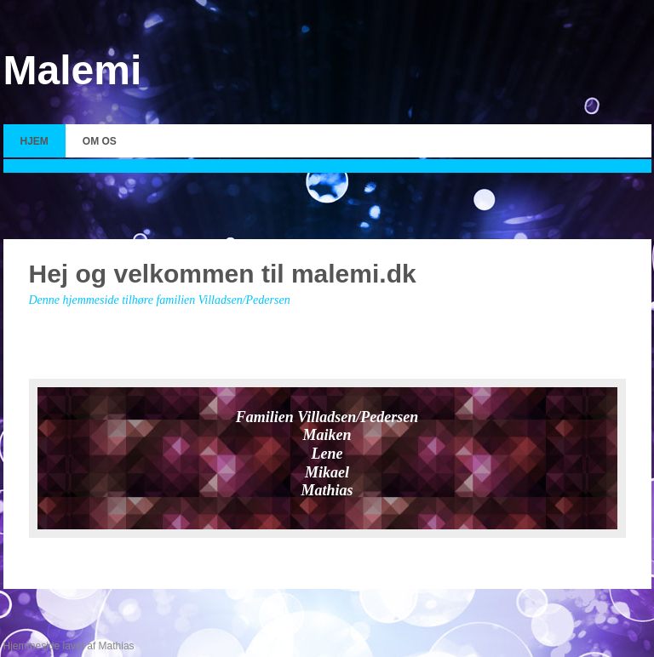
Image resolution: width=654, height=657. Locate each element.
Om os (100, 141)
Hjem (34, 141)
